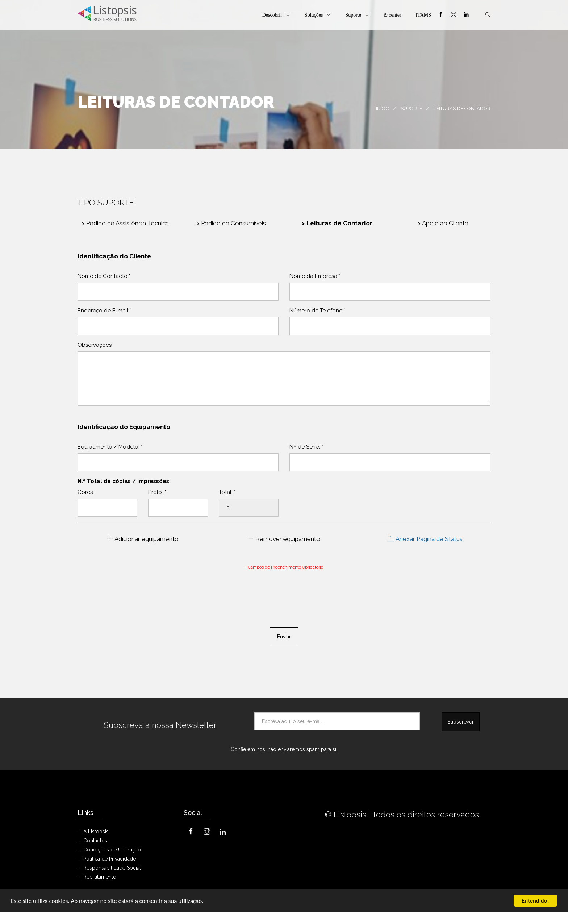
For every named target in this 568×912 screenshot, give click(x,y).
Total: (227, 492)
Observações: (95, 345)
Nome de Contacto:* (104, 276)
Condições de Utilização (112, 850)
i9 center (392, 15)
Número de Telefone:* (317, 310)
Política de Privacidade (109, 859)
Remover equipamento (284, 538)
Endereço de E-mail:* (104, 310)
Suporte (353, 15)
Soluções (314, 15)
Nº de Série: (306, 446)
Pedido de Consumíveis (231, 223)
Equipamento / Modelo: (110, 446)
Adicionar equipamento (143, 538)
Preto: (157, 492)
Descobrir (272, 15)
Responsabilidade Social (112, 868)
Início (382, 108)
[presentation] (284, 591)
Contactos (95, 841)
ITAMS (423, 15)
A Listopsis (96, 831)
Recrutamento (99, 877)
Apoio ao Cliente (443, 223)
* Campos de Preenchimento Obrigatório (284, 567)
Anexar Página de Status (425, 538)
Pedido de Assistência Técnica (125, 223)
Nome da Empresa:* (314, 276)
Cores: (86, 492)
